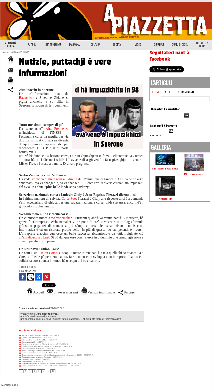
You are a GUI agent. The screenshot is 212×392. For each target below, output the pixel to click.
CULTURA (95, 44)
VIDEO (138, 44)
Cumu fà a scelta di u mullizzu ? (33, 353)
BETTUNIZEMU (53, 44)
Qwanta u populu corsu (29, 359)
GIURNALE (159, 44)
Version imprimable (98, 292)
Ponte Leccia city (165, 198)
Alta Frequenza (57, 128)
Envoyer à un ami (62, 292)
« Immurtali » (25, 361)
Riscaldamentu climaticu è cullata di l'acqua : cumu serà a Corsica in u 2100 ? (50, 355)
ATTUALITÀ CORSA (10, 44)
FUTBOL (32, 44)
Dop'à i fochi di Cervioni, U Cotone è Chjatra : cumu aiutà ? (43, 366)
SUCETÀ (117, 44)
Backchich (27, 97)
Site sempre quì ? (27, 342)
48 (53, 371)
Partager (127, 292)
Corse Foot (69, 198)
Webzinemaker (62, 218)
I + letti (168, 92)
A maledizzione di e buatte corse (165, 168)
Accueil (35, 292)
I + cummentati (185, 92)
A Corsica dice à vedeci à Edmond (33, 335)
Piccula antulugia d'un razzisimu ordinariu (36, 351)
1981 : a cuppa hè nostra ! (194, 174)
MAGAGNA (74, 44)
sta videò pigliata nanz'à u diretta (54, 179)
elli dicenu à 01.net (36, 237)
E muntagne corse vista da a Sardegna (35, 357)
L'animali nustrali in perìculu (31, 348)
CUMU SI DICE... (180, 44)
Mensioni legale (10, 385)
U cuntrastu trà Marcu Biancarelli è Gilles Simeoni (40, 346)
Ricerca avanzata (155, 135)
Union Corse (48, 253)
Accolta (6, 52)
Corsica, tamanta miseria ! (30, 338)
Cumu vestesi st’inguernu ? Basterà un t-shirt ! (38, 344)
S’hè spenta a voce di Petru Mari (33, 340)
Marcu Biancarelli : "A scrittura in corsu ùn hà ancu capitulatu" (45, 363)
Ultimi (155, 92)
